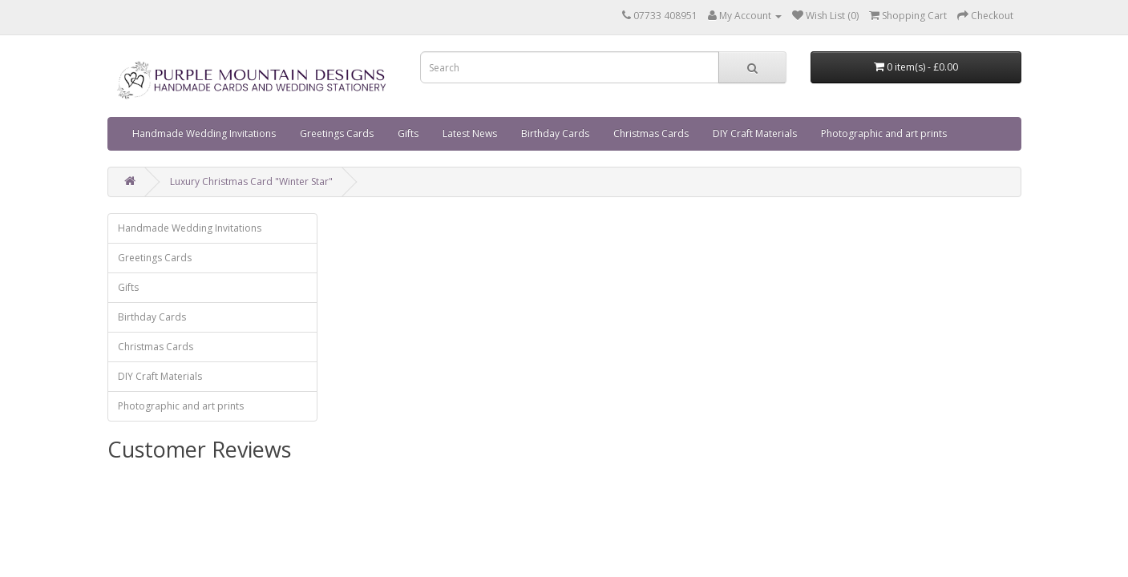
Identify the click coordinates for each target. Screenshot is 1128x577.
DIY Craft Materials (755, 133)
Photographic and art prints (884, 133)
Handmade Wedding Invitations (204, 133)
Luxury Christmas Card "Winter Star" (251, 181)
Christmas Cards (651, 133)
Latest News (470, 133)
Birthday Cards (555, 133)
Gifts (408, 133)
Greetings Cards (337, 133)
